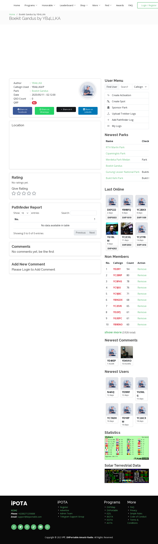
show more (113, 332)
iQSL (109, 513)
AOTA (109, 522)
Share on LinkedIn (88, 110)
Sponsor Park (117, 107)
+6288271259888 (26, 513)
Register (64, 507)
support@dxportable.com (30, 516)
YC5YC (14, 510)
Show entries (26, 213)
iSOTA (110, 519)
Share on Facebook (22, 110)
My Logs (114, 126)
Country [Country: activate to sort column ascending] (71, 219)
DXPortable (112, 510)
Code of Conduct (138, 516)
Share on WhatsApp (44, 110)
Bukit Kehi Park (114, 178)
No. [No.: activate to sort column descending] (17, 219)
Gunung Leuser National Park (122, 172)
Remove (142, 269)
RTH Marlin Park (115, 147)
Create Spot (116, 101)
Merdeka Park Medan (118, 159)
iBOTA (110, 516)
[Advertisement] (79, 56)
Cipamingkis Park (115, 153)
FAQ (130, 5)
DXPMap (111, 507)
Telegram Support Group (72, 516)
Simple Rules (136, 513)
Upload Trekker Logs (121, 113)
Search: (79, 213)
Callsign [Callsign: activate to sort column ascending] (39, 219)
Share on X (66, 109)
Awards (120, 5)
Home (17, 5)
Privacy (133, 510)
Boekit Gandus (40, 90)
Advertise (64, 510)
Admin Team (66, 513)
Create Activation (119, 95)
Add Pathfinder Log (120, 119)
